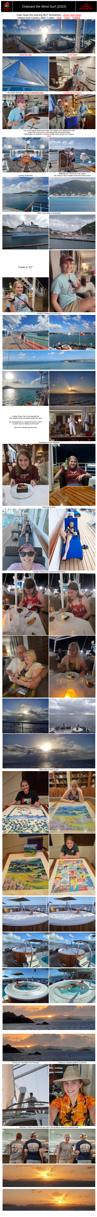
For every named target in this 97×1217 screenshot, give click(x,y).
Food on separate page (33, 93)
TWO (67, 17)
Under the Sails (25, 55)
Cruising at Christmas (72, 93)
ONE (59, 17)
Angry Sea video (72, 15)
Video (49, 136)
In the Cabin (72, 55)
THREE (76, 17)
